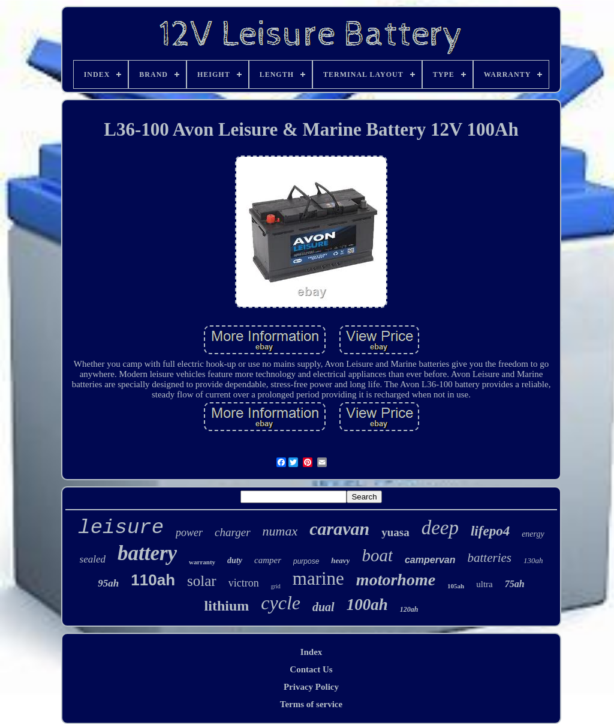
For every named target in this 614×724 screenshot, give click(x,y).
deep (440, 527)
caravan (339, 528)
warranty (202, 562)
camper (267, 560)
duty (234, 560)
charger (232, 532)
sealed (93, 559)
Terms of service (311, 704)
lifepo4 (490, 530)
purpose (306, 561)
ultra (484, 584)
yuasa (395, 532)
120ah (409, 609)
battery (147, 553)
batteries (489, 558)
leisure (121, 527)
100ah (367, 605)
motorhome (395, 579)
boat (377, 555)
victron (243, 583)
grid (276, 586)
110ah (153, 580)
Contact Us (311, 669)
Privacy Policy (311, 687)
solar (201, 581)
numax (280, 530)
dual (323, 607)
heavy (340, 560)
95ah (108, 583)
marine (318, 578)
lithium (226, 606)
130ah (533, 560)
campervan (430, 560)
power (189, 532)
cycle (280, 603)
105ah (455, 586)
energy (533, 533)
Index (311, 652)
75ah (515, 584)
